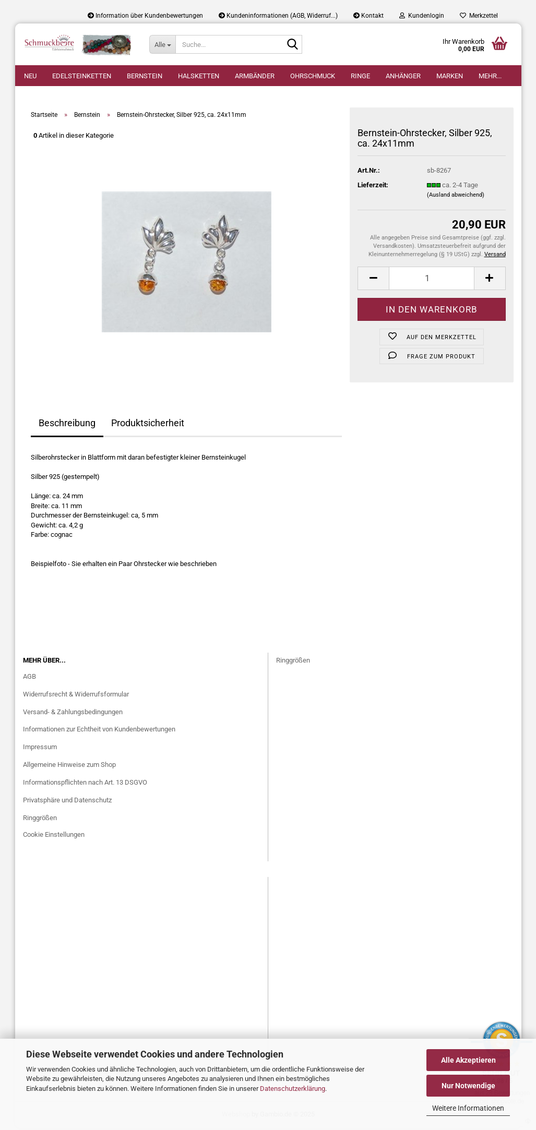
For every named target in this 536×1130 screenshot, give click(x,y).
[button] (373, 280)
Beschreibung (67, 424)
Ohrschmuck (312, 76)
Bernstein (144, 76)
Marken (449, 76)
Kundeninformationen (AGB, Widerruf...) (278, 15)
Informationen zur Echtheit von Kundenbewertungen (99, 731)
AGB (29, 678)
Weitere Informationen (468, 1108)
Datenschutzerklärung (292, 1088)
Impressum (40, 749)
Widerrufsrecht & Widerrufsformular (76, 696)
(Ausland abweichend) (455, 197)
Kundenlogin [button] (421, 15)
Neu (30, 76)
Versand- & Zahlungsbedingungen (73, 713)
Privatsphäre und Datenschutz (67, 802)
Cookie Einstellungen (54, 836)
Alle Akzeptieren (468, 1060)
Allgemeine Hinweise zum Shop (69, 767)
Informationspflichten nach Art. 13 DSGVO (85, 784)
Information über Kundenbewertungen (145, 15)
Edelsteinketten (81, 76)
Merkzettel (479, 15)
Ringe (360, 76)
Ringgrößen (40, 820)
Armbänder (255, 76)
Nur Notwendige (468, 1085)
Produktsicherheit (147, 424)
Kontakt (368, 15)
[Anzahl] (431, 280)
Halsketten (198, 76)
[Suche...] (162, 44)
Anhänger (403, 76)
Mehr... (490, 76)
